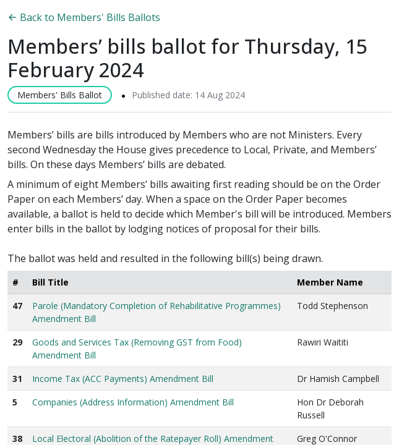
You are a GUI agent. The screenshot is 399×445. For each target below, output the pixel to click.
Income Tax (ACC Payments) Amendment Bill (122, 378)
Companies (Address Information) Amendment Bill (133, 402)
